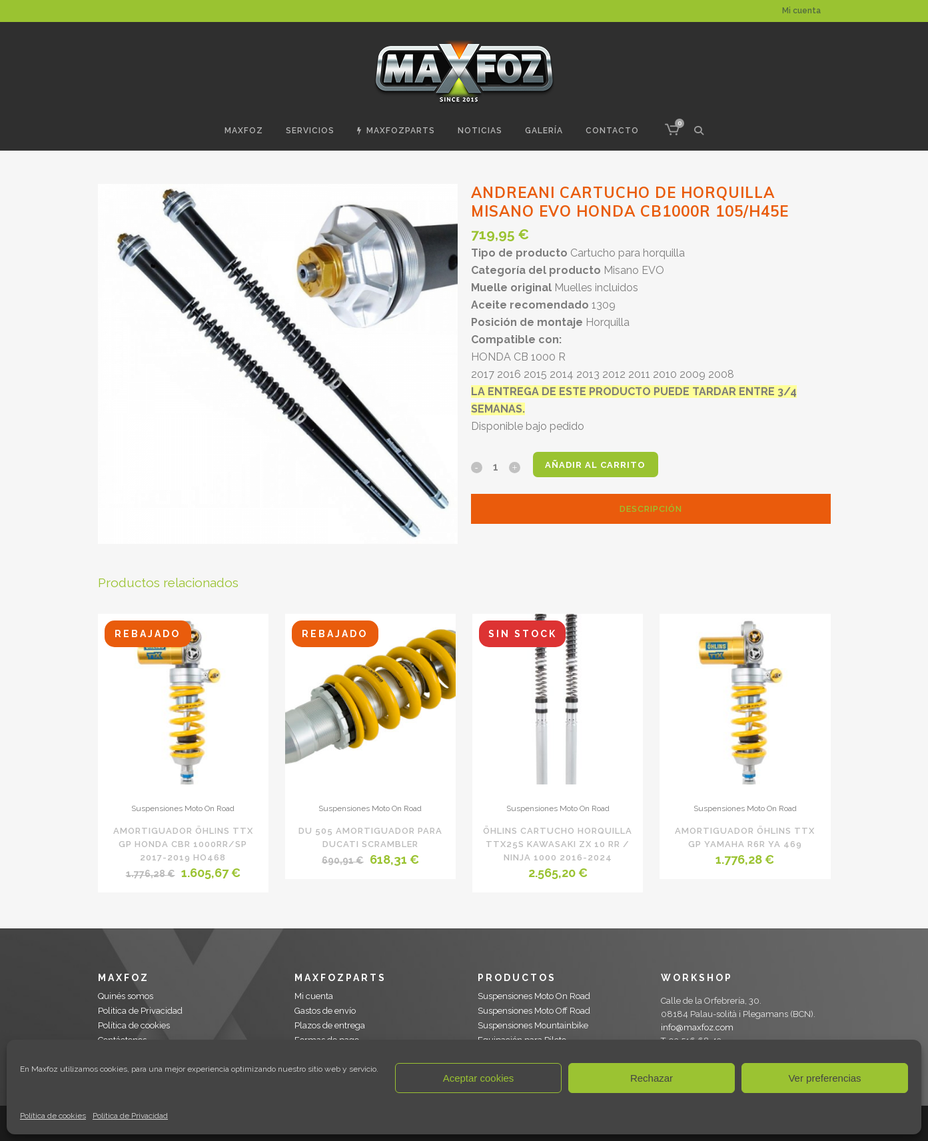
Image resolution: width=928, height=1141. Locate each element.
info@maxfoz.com (697, 1027)
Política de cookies (53, 1115)
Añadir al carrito (598, 465)
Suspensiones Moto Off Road (534, 1010)
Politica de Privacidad (130, 1115)
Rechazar (651, 1078)
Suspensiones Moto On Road (182, 808)
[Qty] (495, 466)
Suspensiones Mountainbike (533, 1025)
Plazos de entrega (329, 1025)
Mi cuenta (801, 10)
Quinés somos (125, 996)
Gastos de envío (325, 1010)
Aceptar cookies (478, 1078)
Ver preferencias (824, 1078)
